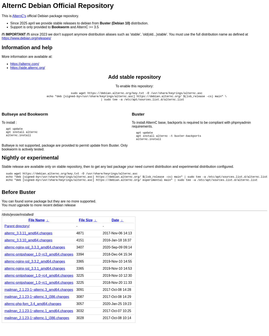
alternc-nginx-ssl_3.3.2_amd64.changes (34, 269)
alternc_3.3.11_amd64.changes (28, 241)
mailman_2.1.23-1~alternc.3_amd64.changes (38, 297)
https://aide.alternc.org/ (27, 68)
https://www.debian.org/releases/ (26, 38)
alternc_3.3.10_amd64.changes (28, 248)
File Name (37, 228)
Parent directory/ (16, 234)
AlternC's (19, 16)
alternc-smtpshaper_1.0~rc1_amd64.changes (38, 290)
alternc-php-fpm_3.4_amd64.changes (32, 311)
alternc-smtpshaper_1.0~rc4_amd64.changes (38, 283)
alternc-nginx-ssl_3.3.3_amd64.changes (34, 255)
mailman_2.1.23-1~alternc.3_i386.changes (36, 304)
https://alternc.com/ (24, 64)
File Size (86, 228)
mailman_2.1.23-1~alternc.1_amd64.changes (38, 318)
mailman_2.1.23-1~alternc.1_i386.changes (36, 325)
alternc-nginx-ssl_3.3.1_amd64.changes (34, 276)
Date (115, 228)
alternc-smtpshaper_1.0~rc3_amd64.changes (38, 262)
